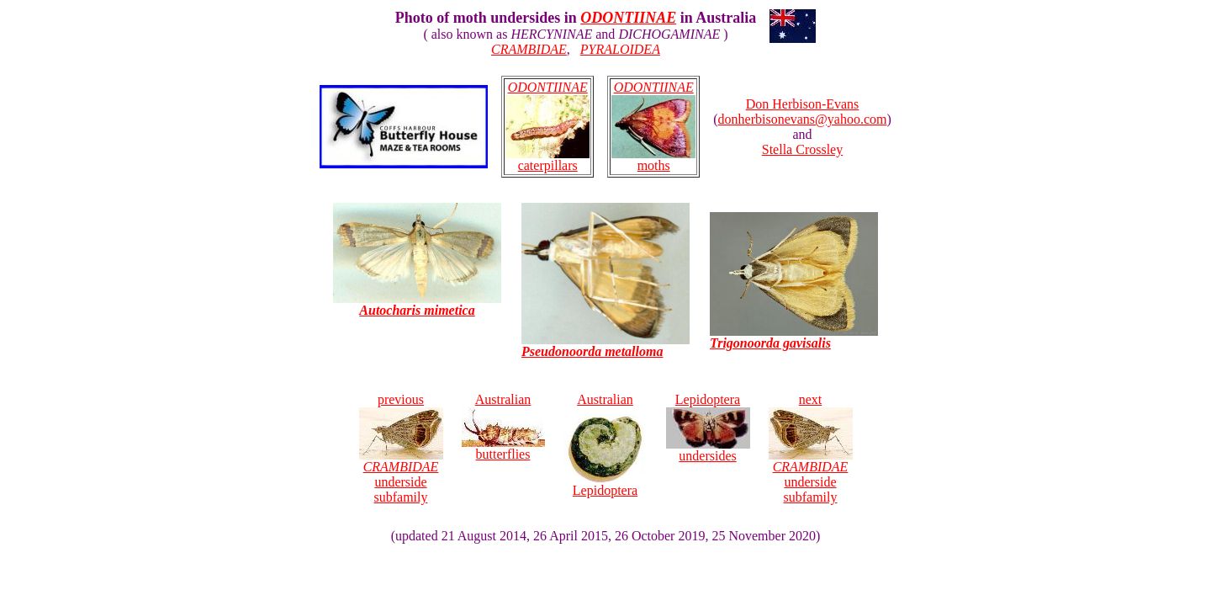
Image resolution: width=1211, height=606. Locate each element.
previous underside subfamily (401, 448)
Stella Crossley (802, 149)
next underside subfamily (811, 448)
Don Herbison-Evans (802, 104)
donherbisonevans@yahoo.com (802, 119)
